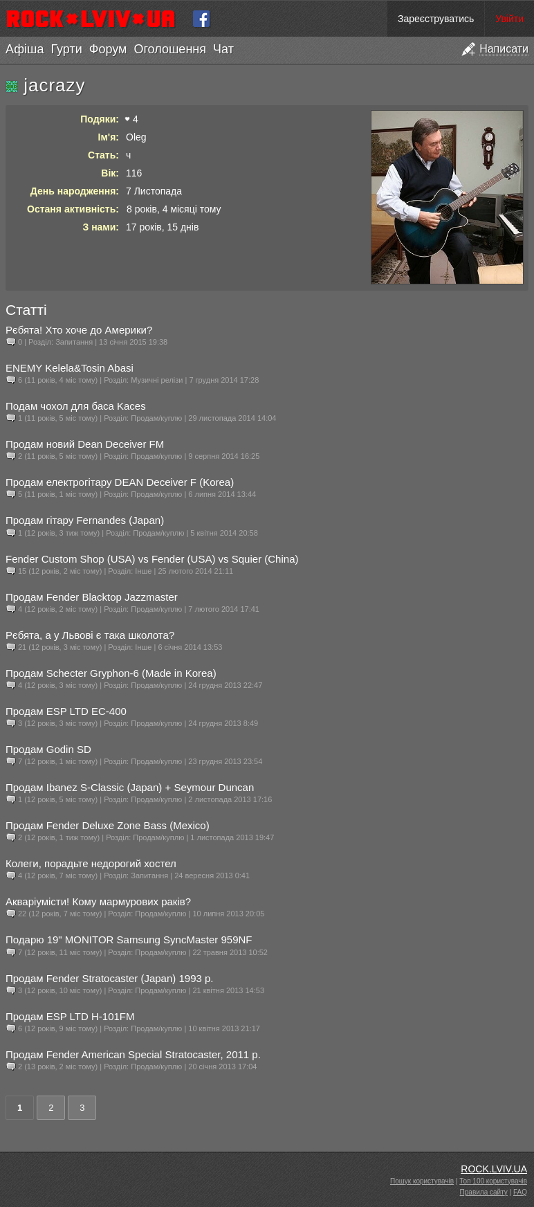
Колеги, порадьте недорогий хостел (91, 863)
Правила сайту (484, 1192)
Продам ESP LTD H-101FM (70, 1016)
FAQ (520, 1192)
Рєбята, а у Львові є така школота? (90, 635)
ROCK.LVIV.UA (494, 1168)
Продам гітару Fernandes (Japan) (85, 520)
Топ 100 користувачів (493, 1181)
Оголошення (170, 49)
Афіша (25, 49)
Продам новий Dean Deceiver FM (85, 444)
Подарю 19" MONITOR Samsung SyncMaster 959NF (129, 939)
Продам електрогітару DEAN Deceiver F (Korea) (120, 482)
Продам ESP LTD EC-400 (66, 711)
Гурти (66, 49)
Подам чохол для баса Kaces (76, 406)
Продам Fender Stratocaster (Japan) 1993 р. (110, 978)
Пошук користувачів (422, 1181)
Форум (108, 49)
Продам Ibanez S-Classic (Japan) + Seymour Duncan (130, 787)
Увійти (509, 18)
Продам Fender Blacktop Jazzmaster (92, 597)
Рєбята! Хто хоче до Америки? (79, 330)
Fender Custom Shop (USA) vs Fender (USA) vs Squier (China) (152, 559)
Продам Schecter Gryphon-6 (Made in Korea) (111, 673)
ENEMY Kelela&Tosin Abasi (70, 368)
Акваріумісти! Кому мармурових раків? (98, 901)
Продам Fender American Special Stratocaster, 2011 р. (133, 1054)
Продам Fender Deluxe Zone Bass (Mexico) (108, 825)
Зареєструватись (436, 18)
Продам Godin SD (48, 749)
